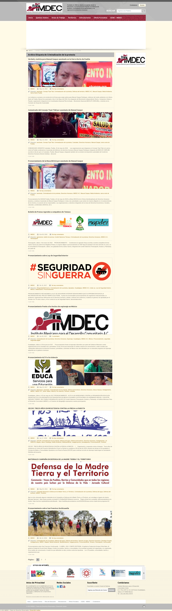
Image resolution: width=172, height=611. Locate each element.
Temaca (92, 542)
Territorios (72, 18)
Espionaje (70, 339)
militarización (39, 289)
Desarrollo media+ (61, 606)
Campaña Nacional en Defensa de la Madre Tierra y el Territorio (55, 491)
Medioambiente (66, 442)
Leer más (31, 105)
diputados (71, 288)
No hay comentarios (58, 89)
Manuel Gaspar (97, 91)
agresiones (40, 237)
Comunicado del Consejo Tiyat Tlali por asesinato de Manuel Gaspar (55, 110)
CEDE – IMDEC (116, 18)
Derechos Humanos (85, 142)
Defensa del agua (65, 440)
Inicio (31, 18)
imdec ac (92, 288)
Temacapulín (34, 238)
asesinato (39, 91)
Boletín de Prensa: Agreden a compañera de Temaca (49, 212)
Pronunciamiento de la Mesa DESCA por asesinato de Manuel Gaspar (55, 161)
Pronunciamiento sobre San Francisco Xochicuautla (48, 508)
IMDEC (32, 89)
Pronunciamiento (49, 289)
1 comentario (55, 336)
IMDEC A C (88, 91)
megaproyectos (76, 442)
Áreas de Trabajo (58, 18)
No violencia (60, 391)
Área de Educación (50, 601)
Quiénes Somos (42, 18)
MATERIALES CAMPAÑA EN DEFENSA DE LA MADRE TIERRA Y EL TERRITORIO (59, 459)
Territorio (66, 391)
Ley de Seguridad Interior (103, 288)
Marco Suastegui (46, 442)
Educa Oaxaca (97, 390)
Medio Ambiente (107, 91)
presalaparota (86, 442)
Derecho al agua (83, 540)
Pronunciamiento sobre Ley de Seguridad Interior (48, 256)
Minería (53, 391)
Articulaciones (85, 18)
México (32, 289)
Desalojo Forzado (106, 540)
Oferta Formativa (100, 18)
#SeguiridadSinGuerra (43, 288)
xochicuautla (107, 542)
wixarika (72, 391)
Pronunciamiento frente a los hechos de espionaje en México (52, 306)
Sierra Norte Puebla (36, 93)
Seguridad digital (35, 340)
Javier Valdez (47, 391)
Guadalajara (78, 288)
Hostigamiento (106, 390)
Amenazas (40, 390)
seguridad (107, 339)
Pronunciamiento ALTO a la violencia (43, 357)
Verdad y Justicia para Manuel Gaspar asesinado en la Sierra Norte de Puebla (59, 59)
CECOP (39, 440)
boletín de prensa (49, 237)
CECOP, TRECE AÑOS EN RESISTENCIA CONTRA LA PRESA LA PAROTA (56, 408)
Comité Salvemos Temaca (62, 237)
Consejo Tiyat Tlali (48, 91)
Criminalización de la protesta (63, 91)
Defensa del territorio (78, 91)
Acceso (142, 5)
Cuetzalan (75, 142)
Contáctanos (133, 5)
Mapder (38, 442)
